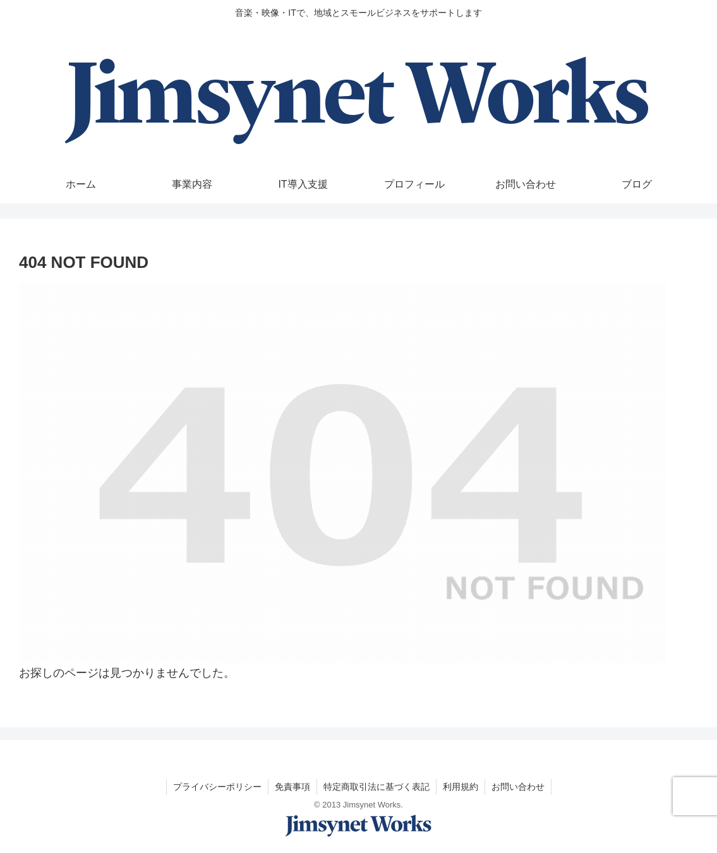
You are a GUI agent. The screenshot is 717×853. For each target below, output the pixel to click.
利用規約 (460, 787)
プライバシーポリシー (217, 787)
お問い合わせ (518, 787)
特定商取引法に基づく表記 (376, 787)
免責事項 (292, 787)
